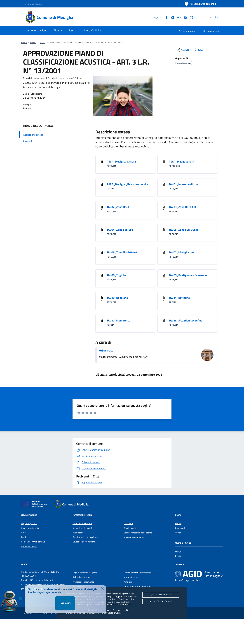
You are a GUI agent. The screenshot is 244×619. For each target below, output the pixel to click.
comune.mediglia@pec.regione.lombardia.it (45, 584)
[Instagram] (190, 17)
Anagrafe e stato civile (83, 528)
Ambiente (128, 523)
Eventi (178, 556)
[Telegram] (171, 17)
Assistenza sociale (187, 31)
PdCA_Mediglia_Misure (121, 161)
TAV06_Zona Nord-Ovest (122, 252)
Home (24, 42)
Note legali (128, 582)
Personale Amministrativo (33, 541)
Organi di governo (29, 523)
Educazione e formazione (84, 541)
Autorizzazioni (79, 532)
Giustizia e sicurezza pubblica (86, 537)
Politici (24, 537)
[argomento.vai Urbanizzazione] (184, 63)
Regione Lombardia (33, 3)
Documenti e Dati (29, 546)
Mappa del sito (30, 613)
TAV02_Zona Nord (118, 207)
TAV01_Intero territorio (183, 184)
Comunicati (180, 528)
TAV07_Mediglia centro (183, 252)
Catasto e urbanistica (82, 523)
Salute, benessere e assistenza (138, 532)
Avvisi (42, 42)
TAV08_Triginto (116, 275)
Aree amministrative (30, 528)
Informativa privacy (133, 577)
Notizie (178, 523)
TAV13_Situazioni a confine (185, 320)
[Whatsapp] (178, 17)
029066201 (30, 575)
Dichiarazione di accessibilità (137, 586)
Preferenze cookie (121, 610)
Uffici (23, 532)
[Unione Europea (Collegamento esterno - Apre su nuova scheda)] (35, 504)
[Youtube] (184, 17)
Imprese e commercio (133, 537)
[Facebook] (165, 17)
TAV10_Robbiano (117, 298)
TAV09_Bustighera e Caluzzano (188, 275)
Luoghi (178, 551)
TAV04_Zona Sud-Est (120, 230)
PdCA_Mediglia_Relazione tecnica (127, 184)
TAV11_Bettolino (179, 298)
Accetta (160, 601)
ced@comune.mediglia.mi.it (40, 580)
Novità (33, 42)
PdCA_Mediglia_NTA (181, 161)
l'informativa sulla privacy (108, 612)
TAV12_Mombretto (118, 320)
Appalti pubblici (130, 528)
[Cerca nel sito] (216, 17)
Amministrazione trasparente (137, 572)
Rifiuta (161, 594)
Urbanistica (106, 350)
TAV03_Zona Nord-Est (182, 207)
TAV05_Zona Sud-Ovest (183, 230)
